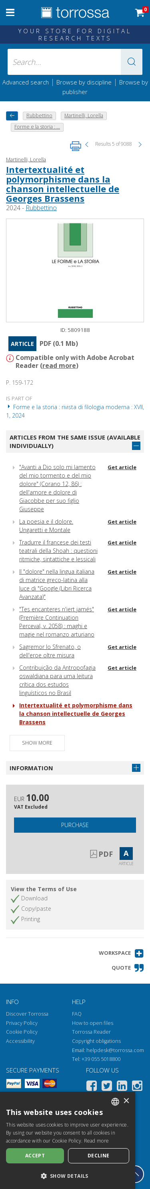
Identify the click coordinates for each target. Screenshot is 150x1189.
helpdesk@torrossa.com (115, 1050)
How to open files (92, 1023)
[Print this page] (75, 146)
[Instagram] (137, 1087)
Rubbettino (41, 207)
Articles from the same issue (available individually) (75, 441)
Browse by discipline (84, 82)
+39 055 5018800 (101, 1059)
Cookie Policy (22, 1031)
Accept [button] (35, 1155)
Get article (122, 467)
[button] (131, 62)
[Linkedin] (122, 1087)
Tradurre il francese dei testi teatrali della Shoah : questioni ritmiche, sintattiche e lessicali (58, 550)
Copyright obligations (96, 1041)
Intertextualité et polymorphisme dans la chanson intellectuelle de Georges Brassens (62, 184)
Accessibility (20, 1041)
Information (31, 768)
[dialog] (67, 1140)
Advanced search (25, 82)
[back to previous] (12, 116)
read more (59, 365)
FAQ (77, 1013)
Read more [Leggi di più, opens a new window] (96, 1140)
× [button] (126, 1101)
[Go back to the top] (135, 1174)
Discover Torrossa (27, 1013)
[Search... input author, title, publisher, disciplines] (75, 62)
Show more (37, 742)
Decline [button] (99, 1155)
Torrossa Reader (91, 1031)
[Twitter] (107, 1087)
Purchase (75, 825)
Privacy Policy (22, 1023)
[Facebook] (91, 1087)
